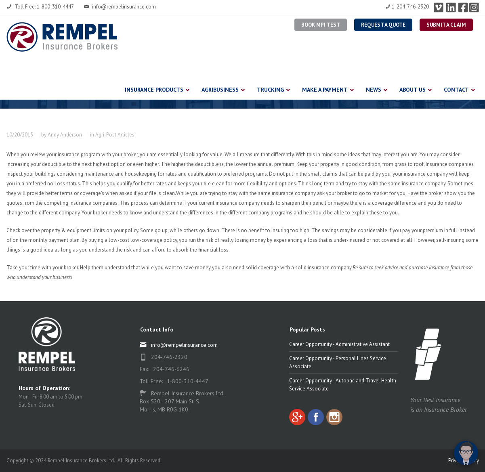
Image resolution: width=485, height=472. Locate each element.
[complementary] (426, 427)
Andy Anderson (65, 134)
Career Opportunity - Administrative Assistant (339, 344)
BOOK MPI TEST (320, 24)
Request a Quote (383, 24)
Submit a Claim (446, 24)
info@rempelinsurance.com (120, 6)
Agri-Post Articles (114, 134)
